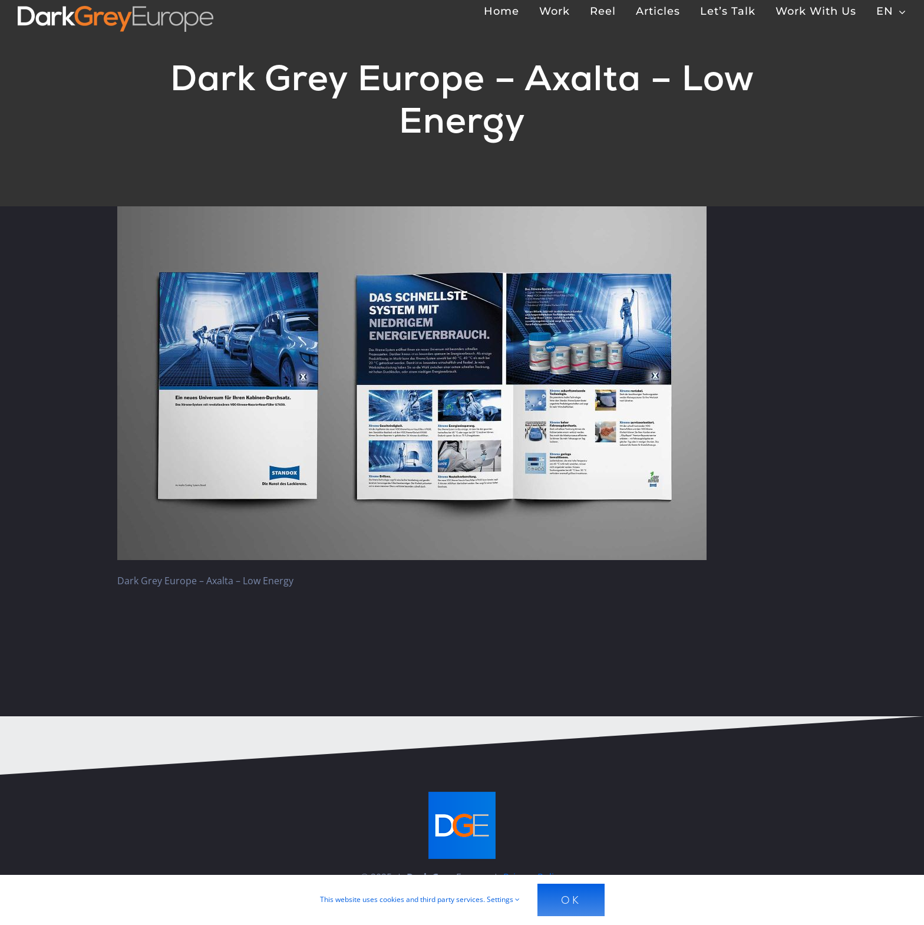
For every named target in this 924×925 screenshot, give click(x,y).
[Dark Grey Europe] (115, 10)
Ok (571, 900)
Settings (503, 899)
